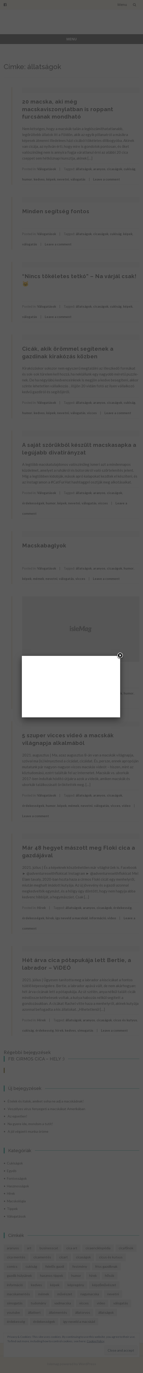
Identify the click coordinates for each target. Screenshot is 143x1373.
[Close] (120, 656)
